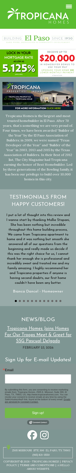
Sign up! (38, 413)
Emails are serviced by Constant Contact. (37, 400)
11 (56, 301)
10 (52, 301)
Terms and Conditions (37, 465)
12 (60, 301)
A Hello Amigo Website (48, 467)
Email (9, 370)
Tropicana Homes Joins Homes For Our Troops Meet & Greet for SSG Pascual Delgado (38, 335)
